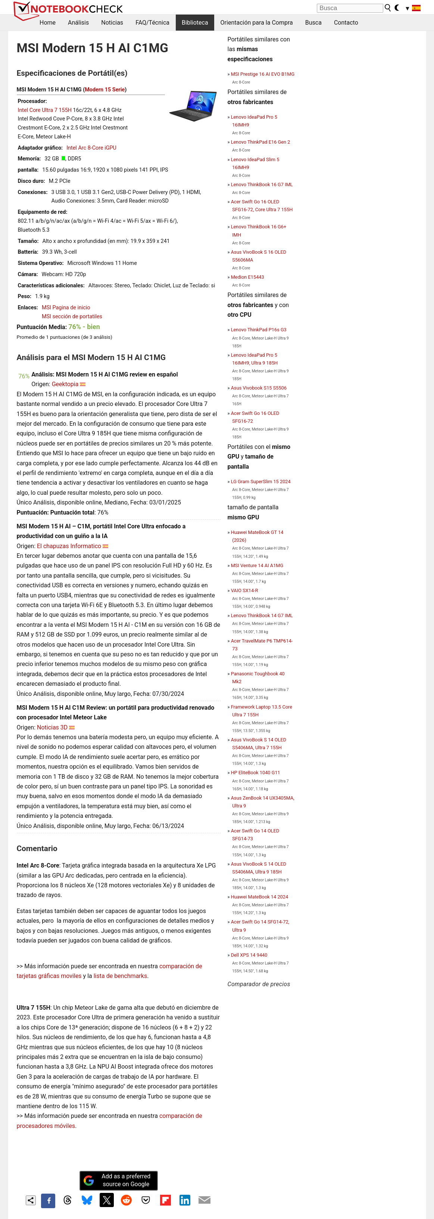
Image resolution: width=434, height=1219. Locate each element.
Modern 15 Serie (105, 90)
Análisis (78, 22)
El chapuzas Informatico (69, 546)
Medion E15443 (247, 277)
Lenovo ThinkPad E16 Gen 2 (260, 142)
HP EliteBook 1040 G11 (255, 772)
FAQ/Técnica (152, 22)
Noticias (112, 22)
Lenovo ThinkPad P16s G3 (259, 329)
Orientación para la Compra (257, 22)
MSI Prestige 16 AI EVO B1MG (262, 74)
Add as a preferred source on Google (116, 1180)
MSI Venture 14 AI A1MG (257, 565)
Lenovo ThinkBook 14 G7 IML (262, 615)
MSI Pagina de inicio (66, 307)
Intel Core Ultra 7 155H (45, 110)
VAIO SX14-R (244, 590)
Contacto (346, 22)
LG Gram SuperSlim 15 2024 (261, 481)
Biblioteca (195, 22)
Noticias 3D (52, 727)
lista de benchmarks (120, 975)
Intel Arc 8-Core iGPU (91, 148)
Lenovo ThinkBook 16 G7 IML (262, 184)
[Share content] (31, 1200)
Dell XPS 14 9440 (249, 955)
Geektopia (65, 384)
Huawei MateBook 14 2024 (259, 897)
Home (48, 22)
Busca (313, 22)
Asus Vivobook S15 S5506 (259, 388)
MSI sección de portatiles (72, 316)
